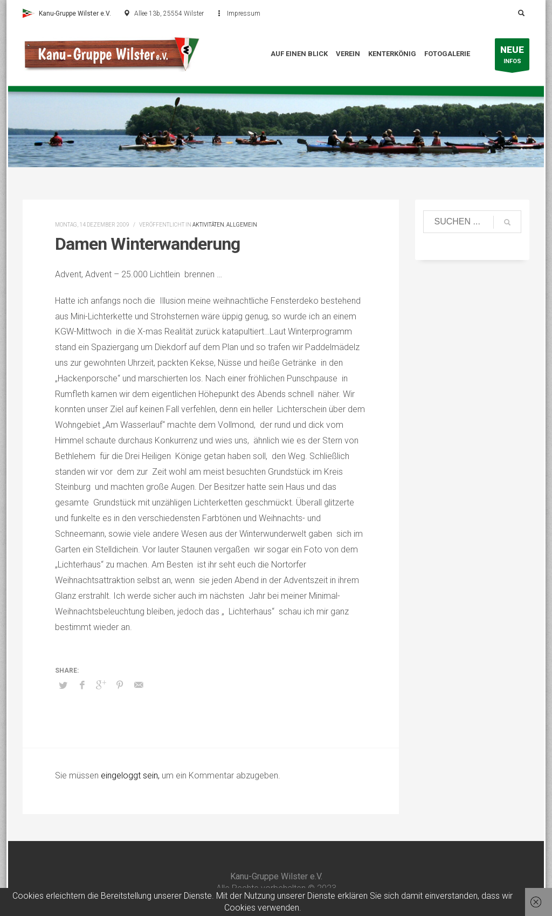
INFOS (512, 57)
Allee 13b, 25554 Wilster (169, 13)
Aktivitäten (208, 225)
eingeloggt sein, (131, 775)
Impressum (243, 13)
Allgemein (241, 225)
